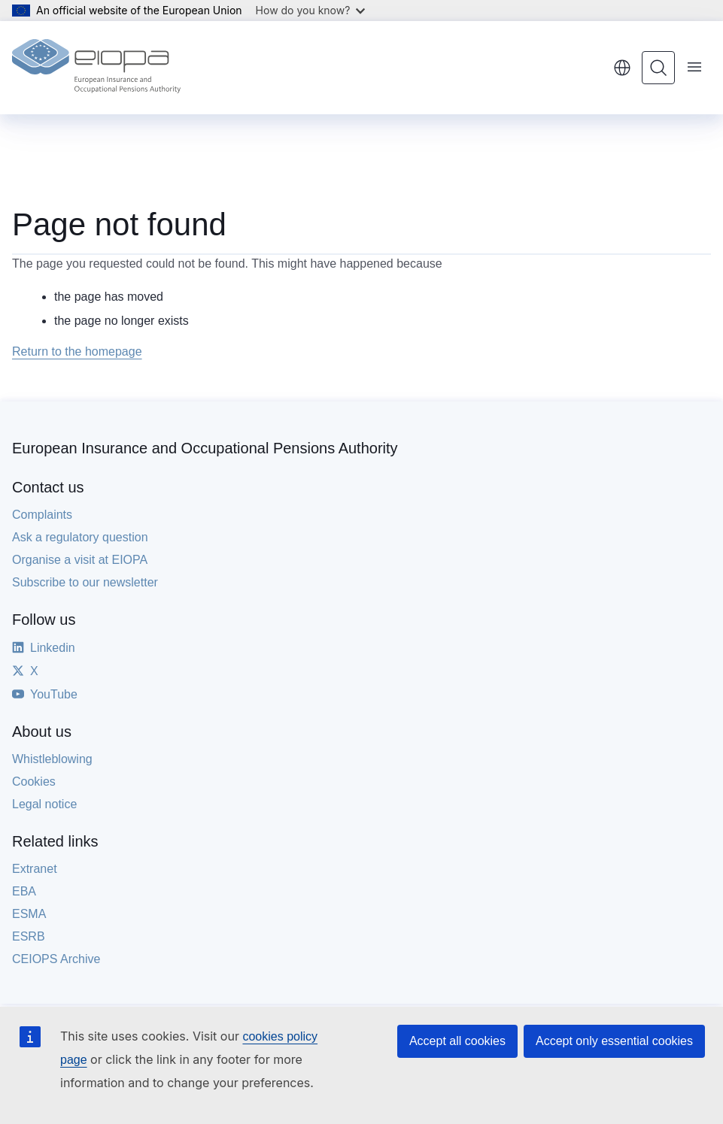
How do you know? (311, 10)
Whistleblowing (52, 759)
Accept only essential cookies (614, 1041)
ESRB (28, 936)
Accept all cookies (457, 1041)
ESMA (29, 913)
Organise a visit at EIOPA (79, 559)
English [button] (622, 68)
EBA (24, 891)
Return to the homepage (77, 351)
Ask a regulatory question (80, 537)
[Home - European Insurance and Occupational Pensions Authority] (96, 67)
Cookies (34, 781)
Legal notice (44, 804)
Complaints (42, 514)
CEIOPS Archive (56, 959)
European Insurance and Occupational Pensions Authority (205, 448)
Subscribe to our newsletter (85, 582)
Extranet (34, 868)
